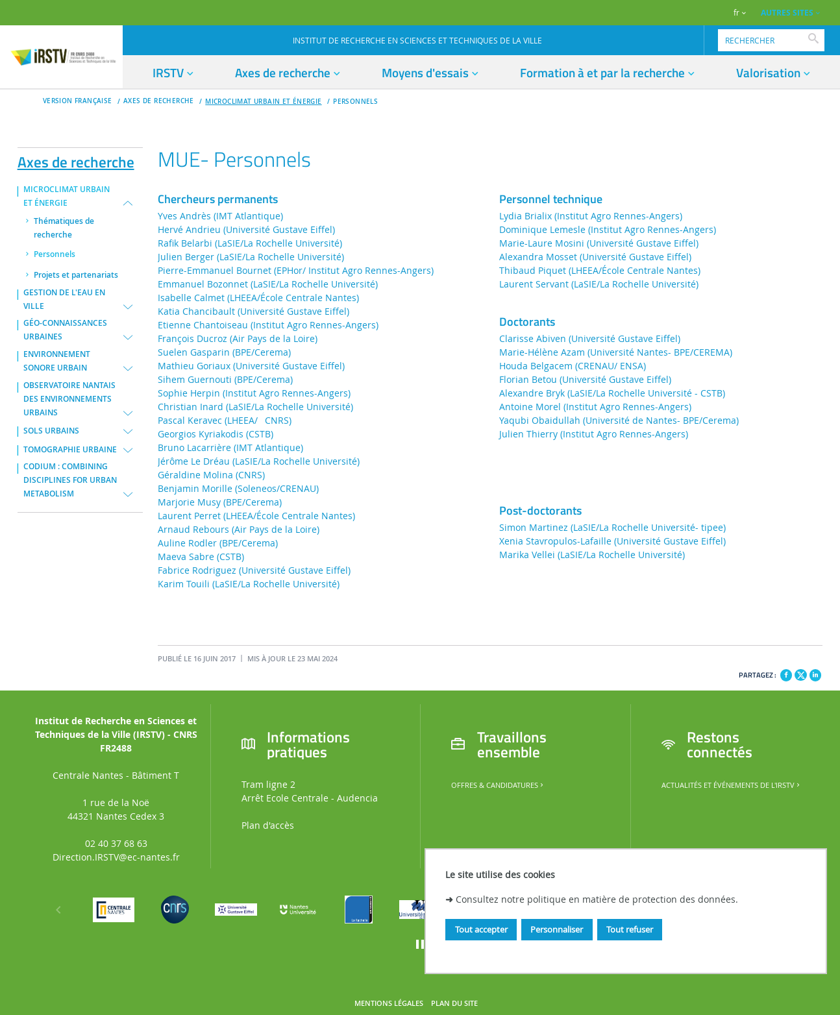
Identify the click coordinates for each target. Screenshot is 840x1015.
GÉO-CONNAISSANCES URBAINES (65, 330)
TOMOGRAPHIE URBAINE (70, 450)
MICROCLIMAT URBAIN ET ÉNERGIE (263, 101)
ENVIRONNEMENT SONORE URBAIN (56, 361)
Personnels (355, 101)
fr (736, 13)
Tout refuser (629, 929)
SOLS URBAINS (51, 431)
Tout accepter (481, 929)
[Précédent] (58, 910)
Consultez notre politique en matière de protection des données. (597, 899)
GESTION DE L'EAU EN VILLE (64, 299)
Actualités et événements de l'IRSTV (731, 785)
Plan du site (454, 1003)
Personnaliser (556, 929)
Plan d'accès (267, 825)
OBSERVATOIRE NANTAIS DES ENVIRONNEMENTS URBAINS (69, 399)
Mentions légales (388, 1003)
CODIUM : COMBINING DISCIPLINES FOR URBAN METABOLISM (70, 480)
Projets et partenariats (76, 275)
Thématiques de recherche (64, 228)
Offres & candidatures (498, 785)
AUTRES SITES (787, 12)
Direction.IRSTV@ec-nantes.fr (116, 857)
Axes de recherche (76, 160)
